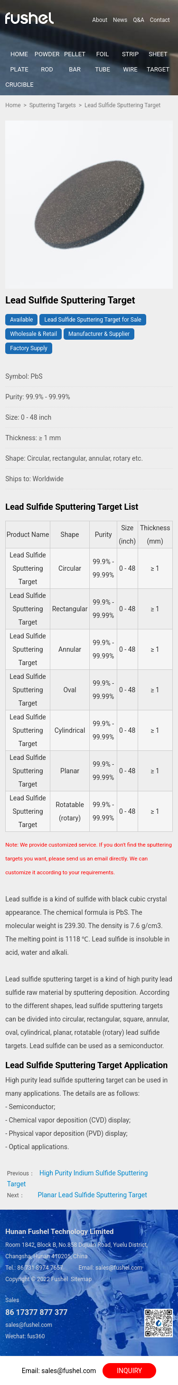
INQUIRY (129, 1371)
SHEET (158, 54)
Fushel (59, 1279)
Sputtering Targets (52, 105)
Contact (160, 20)
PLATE (19, 69)
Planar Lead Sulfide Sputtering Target (92, 1195)
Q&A (138, 20)
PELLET (74, 54)
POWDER (47, 54)
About (99, 20)
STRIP (130, 54)
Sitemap (81, 1279)
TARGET (158, 69)
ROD (47, 69)
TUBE (102, 69)
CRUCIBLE (19, 84)
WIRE (130, 69)
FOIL (102, 54)
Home (12, 105)
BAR (75, 69)
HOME (19, 54)
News (120, 20)
